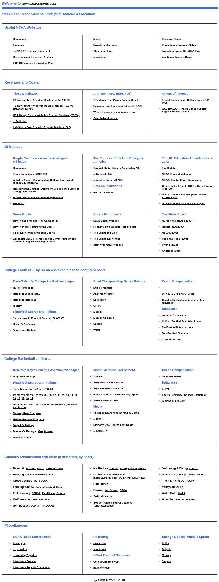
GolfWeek (26, 499)
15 (23, 398)
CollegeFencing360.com (50, 487)
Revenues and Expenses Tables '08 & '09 (117, 106)
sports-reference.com (174, 315)
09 (63, 395)
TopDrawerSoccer (104, 505)
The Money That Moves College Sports (116, 100)
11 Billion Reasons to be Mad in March (116, 412)
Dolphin (166, 549)
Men (40, 431)
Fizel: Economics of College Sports (34, 232)
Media (97, 39)
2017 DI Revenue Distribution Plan (33, 63)
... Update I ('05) (102, 173)
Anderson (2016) (171, 250)
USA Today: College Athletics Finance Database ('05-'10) (46, 115)
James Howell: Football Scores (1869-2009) (38, 318)
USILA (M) (125, 477)
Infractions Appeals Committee (31, 567)
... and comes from (124, 112)
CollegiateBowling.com (39, 474)
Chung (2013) (170, 244)
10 (67, 395)
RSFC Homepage (23, 287)
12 (76, 395)
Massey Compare (103, 317)
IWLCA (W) (138, 477)
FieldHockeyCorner (53, 493)
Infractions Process (24, 561)
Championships (102, 51)
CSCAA (193, 468)
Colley (97, 305)
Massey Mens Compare (27, 413)
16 (27, 398)
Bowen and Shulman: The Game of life (35, 220)
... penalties (20, 549)
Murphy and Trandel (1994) (178, 220)
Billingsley (99, 299)
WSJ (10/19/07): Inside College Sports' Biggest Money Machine (184, 110)
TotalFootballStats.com (175, 333)
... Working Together (25, 555)
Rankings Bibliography (26, 293)
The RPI (98, 376)
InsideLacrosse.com (105, 477)
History (17, 305)
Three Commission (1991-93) (30, 173)
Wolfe (96, 329)
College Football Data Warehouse (181, 321)
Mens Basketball (171, 376)
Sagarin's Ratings (23, 425)
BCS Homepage (102, 287)
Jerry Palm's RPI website (108, 382)
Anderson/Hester (103, 293)
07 (54, 395)
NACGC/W (48, 505)
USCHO (114, 468)
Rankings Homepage (25, 299)
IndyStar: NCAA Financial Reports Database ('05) (42, 127)
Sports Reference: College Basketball (184, 394)
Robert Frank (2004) (173, 226)
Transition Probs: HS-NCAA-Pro (181, 51)
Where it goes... (102, 112)
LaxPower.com (116, 474)
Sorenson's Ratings (24, 330)
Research (18, 203)
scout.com (99, 549)
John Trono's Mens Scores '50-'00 (33, 389)
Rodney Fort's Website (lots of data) (114, 226)
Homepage (19, 39)
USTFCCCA (41, 480)
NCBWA (31, 468)
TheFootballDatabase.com (177, 327)
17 (31, 398)
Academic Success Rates (177, 57)
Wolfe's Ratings (22, 437)
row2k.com (111, 490)
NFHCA (36, 493)
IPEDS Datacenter (103, 192)
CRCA (104, 484)
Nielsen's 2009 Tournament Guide (113, 424)
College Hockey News (133, 468)
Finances (18, 45)
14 (18, 398)
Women (48, 431)
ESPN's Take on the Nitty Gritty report (115, 394)
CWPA (181, 493)
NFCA (108, 496)
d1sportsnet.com (172, 339)
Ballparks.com (102, 567)
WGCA (48, 499)
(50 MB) (28, 109)
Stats (22, 376)
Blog (16, 376)
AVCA (179, 487)
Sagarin (98, 323)
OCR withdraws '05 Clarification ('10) (183, 203)
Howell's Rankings (24, 324)
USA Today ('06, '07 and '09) (178, 293)
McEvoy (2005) (170, 232)
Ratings (31, 376)
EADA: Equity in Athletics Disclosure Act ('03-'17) (42, 100)
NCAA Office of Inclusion (176, 173)
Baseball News (54, 468)
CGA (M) (35, 505)
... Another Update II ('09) (108, 179)
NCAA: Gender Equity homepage (181, 179)
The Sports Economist (106, 238)
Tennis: (166, 474)
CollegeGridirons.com (106, 561)
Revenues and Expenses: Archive (33, 57)
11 (71, 395)
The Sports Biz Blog (105, 232)
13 (14, 398)
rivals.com (99, 543)
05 (45, 395)
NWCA (180, 499)
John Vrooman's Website (108, 244)
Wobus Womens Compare (28, 419)
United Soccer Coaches (118, 502)
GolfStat (38, 499)
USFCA (29, 487)
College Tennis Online (191, 474)
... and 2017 (100, 430)
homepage (19, 543)
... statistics (100, 57)
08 (58, 395)
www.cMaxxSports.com (39, 3)
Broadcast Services (105, 45)
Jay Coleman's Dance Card (109, 388)
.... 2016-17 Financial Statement (31, 51)
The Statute (168, 167)
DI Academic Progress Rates (179, 45)
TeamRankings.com (173, 400)
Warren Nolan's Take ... (107, 400)
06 (50, 395)
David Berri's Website (106, 220)
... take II (98, 418)
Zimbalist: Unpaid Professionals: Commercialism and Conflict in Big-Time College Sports (44, 240)
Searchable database (105, 118)
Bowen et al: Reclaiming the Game (33, 226)
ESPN (165, 388)
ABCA (40, 468)
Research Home (171, 39)
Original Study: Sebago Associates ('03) (117, 167)
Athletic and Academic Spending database (38, 197)
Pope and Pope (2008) (175, 238)
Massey (97, 311)
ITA (173, 474)
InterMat (190, 499)
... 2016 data (20, 121)
